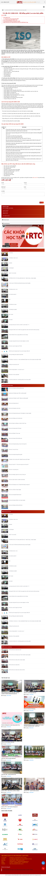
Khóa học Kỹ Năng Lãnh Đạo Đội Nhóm (15, 505)
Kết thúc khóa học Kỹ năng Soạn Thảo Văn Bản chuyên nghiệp (19, 654)
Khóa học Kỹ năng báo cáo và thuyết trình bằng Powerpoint (19, 484)
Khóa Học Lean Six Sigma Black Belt (30, 692)
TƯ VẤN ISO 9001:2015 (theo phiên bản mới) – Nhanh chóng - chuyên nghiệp (22, 278)
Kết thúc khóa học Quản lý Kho (14, 664)
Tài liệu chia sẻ (6, 219)
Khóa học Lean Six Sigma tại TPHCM (15, 345)
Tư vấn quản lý (6, 250)
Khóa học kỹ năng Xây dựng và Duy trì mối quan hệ (17, 443)
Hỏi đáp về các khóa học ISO (14, 364)
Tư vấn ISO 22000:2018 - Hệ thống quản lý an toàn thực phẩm (20, 379)
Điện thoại (3, 186)
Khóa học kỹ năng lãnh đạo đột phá (15, 494)
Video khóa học (7, 223)
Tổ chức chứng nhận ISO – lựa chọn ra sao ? (16, 369)
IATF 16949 (11, 314)
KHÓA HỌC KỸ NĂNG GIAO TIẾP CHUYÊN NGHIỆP (17, 393)
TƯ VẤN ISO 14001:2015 (13, 257)
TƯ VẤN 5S (11, 252)
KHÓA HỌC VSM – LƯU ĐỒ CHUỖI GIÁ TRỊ (8, 774)
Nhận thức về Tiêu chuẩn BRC (14, 374)
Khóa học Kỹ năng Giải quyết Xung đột (15, 454)
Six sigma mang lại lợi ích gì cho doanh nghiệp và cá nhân (19, 340)
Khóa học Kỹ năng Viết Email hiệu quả (15, 438)
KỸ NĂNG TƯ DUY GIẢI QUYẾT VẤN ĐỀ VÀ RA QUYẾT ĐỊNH (19, 459)
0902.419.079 (6, 2)
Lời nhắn (3, 191)
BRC (9, 299)
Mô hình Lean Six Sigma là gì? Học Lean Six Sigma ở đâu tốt (19, 612)
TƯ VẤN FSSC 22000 (12, 304)
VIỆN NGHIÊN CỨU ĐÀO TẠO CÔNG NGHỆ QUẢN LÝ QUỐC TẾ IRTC (18, 869)
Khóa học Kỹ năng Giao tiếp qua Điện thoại (16, 388)
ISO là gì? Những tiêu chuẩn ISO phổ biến (16, 354)
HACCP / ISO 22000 (12, 273)
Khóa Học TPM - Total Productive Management (9, 806)
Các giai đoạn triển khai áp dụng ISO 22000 (12, 21)
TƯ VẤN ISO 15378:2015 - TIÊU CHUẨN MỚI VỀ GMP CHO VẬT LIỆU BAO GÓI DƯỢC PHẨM (25, 359)
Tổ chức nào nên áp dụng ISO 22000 (12, 18)
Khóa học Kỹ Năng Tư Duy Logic (14, 433)
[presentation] (10, 199)
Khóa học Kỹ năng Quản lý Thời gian (15, 428)
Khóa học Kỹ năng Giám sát (13, 403)
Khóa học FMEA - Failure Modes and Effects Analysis (10, 790)
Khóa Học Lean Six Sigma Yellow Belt (7, 742)
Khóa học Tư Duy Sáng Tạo (13, 469)
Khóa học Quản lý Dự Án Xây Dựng (29, 708)
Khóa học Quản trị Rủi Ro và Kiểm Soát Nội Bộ (17, 479)
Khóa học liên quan (7, 511)
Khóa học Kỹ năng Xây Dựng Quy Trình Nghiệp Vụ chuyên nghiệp (20, 413)
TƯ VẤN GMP (11, 267)
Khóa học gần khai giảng (8, 385)
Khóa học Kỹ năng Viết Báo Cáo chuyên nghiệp (17, 500)
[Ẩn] (5, 15)
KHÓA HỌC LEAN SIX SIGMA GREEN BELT (8, 758)
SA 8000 (10, 262)
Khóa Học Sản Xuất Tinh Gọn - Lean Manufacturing (32, 758)
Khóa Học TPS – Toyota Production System (31, 790)
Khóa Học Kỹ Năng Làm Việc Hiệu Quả (15, 418)
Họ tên (2, 182)
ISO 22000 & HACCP (12, 294)
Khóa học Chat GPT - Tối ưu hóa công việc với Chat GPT (19, 464)
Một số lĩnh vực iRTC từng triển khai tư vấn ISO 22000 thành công (16, 22)
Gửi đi (41, 202)
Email (25, 186)
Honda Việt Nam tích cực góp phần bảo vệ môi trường (18, 334)
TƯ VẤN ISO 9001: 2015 (13, 289)
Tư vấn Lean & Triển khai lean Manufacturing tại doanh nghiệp (19, 283)
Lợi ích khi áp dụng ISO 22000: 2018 (10, 19)
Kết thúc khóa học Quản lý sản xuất (15, 649)
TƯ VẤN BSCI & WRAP (13, 309)
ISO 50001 (11, 319)
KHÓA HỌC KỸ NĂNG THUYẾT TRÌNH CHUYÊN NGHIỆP (18, 398)
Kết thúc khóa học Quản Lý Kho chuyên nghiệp (17, 659)
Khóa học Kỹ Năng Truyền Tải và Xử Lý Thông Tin (17, 474)
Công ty (25, 182)
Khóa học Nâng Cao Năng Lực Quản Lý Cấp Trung (17, 423)
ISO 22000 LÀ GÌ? (7, 17)
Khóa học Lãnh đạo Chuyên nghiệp (15, 489)
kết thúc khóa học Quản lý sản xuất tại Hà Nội (17, 669)
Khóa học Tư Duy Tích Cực (13, 449)
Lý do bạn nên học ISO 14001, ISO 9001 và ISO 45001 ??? (19, 324)
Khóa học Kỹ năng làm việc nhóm (14, 408)
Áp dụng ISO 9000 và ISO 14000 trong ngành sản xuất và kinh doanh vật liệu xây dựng (24, 329)
